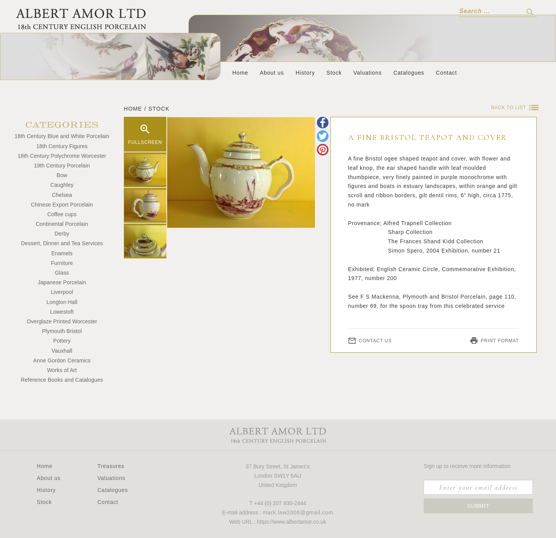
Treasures (111, 466)
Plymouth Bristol (62, 331)
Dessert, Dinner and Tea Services (62, 243)
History (305, 73)
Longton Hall (61, 302)
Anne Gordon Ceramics (62, 360)
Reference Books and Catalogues (62, 380)
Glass (62, 273)
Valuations (367, 73)
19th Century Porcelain (62, 165)
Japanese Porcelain (62, 282)
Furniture (62, 263)
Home (240, 73)
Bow (61, 175)
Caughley (62, 185)
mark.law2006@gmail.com (298, 512)
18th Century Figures (62, 146)
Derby (62, 234)
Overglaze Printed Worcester (62, 321)
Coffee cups (62, 214)
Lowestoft (62, 312)
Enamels (61, 253)
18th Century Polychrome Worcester (62, 156)
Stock (334, 73)
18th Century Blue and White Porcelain (62, 136)
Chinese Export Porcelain (62, 205)
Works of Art (62, 370)
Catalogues (408, 73)
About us (272, 73)
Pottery (61, 341)
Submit (478, 506)
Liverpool (62, 292)
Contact (446, 73)
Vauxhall (61, 351)
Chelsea (62, 195)
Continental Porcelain (62, 224)
